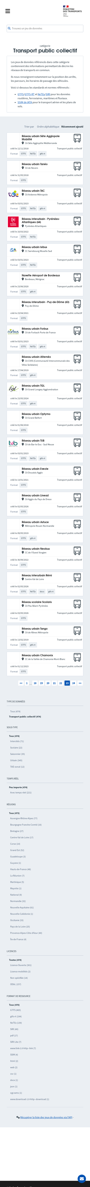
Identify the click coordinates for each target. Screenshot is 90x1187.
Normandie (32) (18, 901)
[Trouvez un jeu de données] (45, 28)
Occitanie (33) (16, 920)
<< (21, 683)
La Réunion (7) (17, 875)
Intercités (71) (17, 741)
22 (60, 683)
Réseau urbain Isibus (34, 247)
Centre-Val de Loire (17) (21, 837)
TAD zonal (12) (17, 766)
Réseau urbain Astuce (35, 522)
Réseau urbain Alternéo (36, 357)
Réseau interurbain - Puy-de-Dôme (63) (45, 302)
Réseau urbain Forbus (35, 329)
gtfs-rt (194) (16, 1016)
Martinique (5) (17, 882)
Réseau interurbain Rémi (37, 575)
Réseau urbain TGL (33, 386)
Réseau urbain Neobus (36, 549)
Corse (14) (15, 843)
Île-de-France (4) (18, 939)
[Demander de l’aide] (82, 1179)
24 (73, 683)
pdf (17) (14, 1035)
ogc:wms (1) (16, 1092)
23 (67, 683)
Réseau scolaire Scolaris (37, 602)
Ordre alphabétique (48, 126)
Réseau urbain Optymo (36, 414)
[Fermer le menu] (31, 11)
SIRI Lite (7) (15, 1041)
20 (48, 683)
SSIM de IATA (25, 102)
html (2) (14, 1060)
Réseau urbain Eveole (35, 469)
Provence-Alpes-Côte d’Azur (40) (26, 932)
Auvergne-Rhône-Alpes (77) (23, 818)
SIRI (48, 94)
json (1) (13, 1086)
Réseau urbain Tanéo (35, 164)
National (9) (16, 894)
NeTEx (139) (16, 1022)
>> (80, 683)
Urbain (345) (16, 760)
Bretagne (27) (16, 831)
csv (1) (13, 1073)
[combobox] (45, 28)
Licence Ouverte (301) (21, 965)
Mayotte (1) (15, 888)
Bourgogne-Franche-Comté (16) (26, 824)
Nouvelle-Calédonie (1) (21, 913)
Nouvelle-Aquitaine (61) (22, 907)
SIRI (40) (14, 1029)
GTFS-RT (30, 94)
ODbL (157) (15, 984)
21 (54, 683)
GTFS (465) (15, 1010)
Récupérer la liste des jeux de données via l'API (46, 1117)
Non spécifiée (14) (19, 977)
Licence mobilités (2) (20, 971)
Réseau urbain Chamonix (37, 655)
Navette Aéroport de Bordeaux (41, 275)
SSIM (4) (14, 1054)
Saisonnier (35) (17, 753)
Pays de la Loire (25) (20, 926)
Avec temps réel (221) (21, 792)
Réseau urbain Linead (35, 495)
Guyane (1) (15, 862)
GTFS (21, 94)
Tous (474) (15, 711)
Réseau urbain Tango (35, 629)
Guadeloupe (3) (18, 856)
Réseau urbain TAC (33, 191)
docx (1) (14, 1080)
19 (41, 683)
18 (35, 683)
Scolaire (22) (16, 747)
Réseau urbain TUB (33, 441)
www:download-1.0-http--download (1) (29, 1099)
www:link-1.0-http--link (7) (23, 1048)
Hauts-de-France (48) (20, 869)
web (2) (13, 1067)
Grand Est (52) (17, 850)
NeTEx (41, 94)
